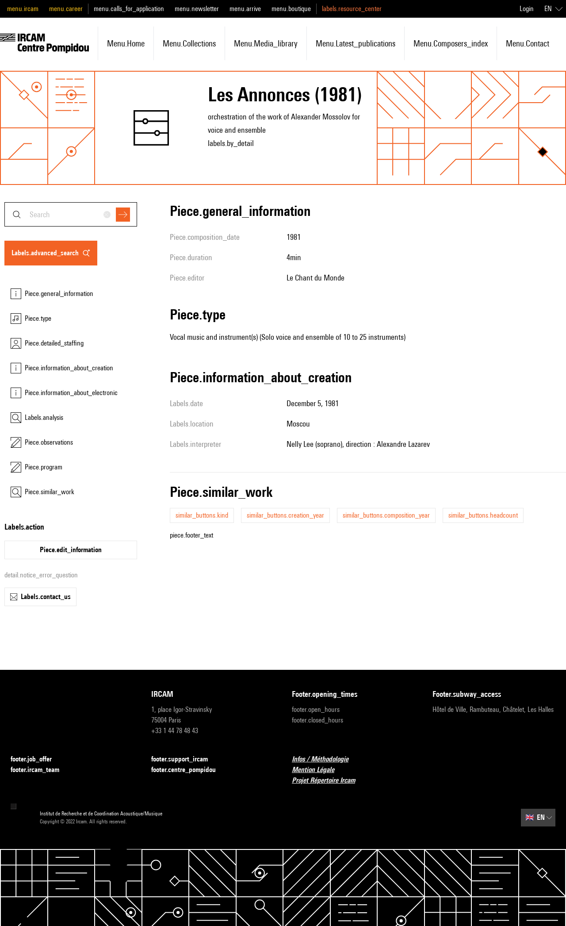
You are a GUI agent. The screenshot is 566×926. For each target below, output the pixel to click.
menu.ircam (22, 8)
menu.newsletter (197, 8)
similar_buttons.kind (202, 515)
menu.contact (527, 43)
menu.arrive (245, 8)
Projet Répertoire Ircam (329, 780)
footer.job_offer (36, 759)
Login (527, 8)
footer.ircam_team (40, 770)
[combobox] (70, 214)
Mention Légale (318, 770)
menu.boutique (291, 8)
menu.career (66, 8)
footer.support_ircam (184, 759)
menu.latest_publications (355, 43)
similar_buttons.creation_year (285, 515)
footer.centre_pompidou (188, 770)
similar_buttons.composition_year (386, 515)
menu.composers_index (450, 43)
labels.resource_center (352, 8)
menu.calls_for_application (129, 8)
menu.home (126, 43)
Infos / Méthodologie (325, 759)
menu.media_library (266, 43)
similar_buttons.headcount (483, 515)
